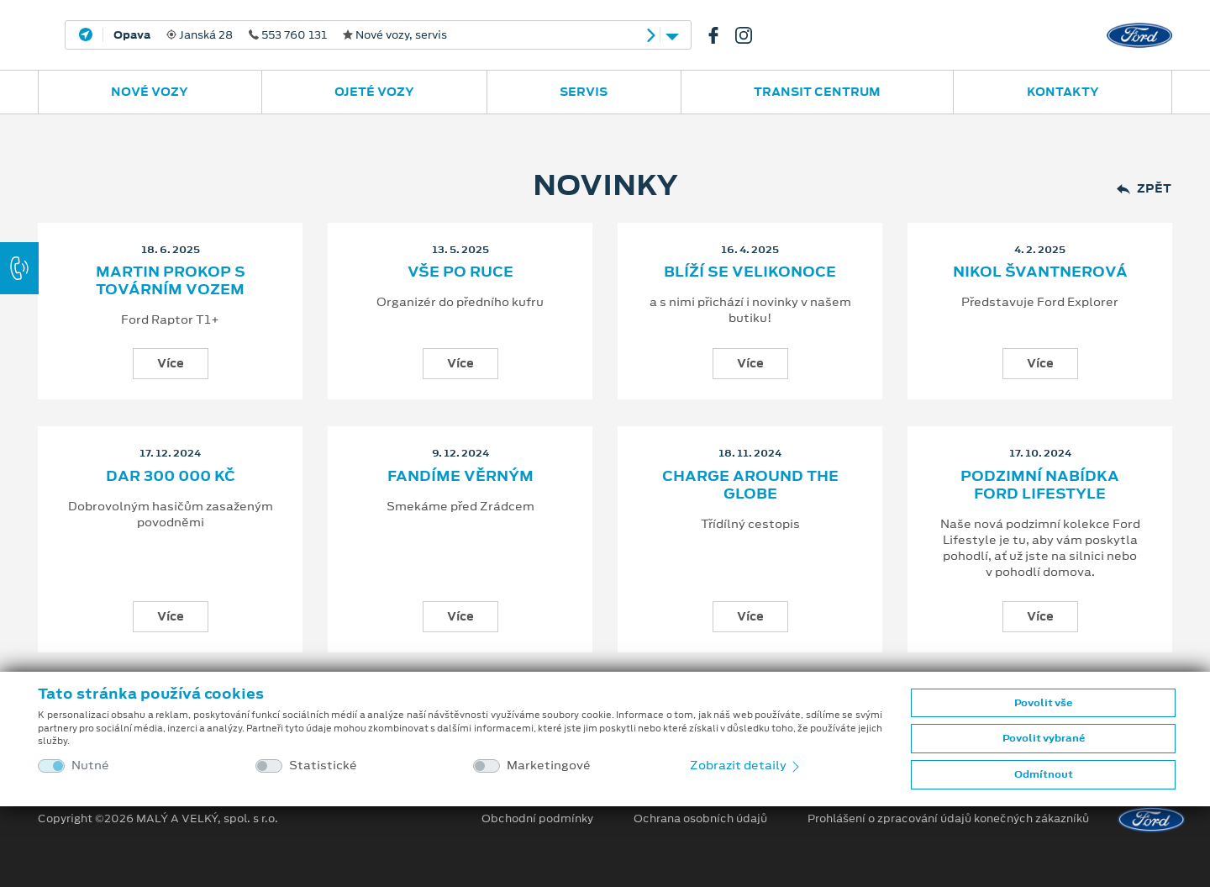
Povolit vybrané (1043, 738)
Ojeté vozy (374, 91)
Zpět (1144, 189)
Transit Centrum (817, 91)
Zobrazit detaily (746, 765)
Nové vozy (149, 91)
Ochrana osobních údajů (700, 818)
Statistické (323, 765)
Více (170, 363)
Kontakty (1063, 91)
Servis (584, 91)
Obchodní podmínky (537, 818)
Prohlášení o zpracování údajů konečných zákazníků (948, 818)
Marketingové (549, 765)
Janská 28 (280, 35)
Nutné (90, 765)
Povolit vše (1043, 703)
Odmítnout (1043, 774)
